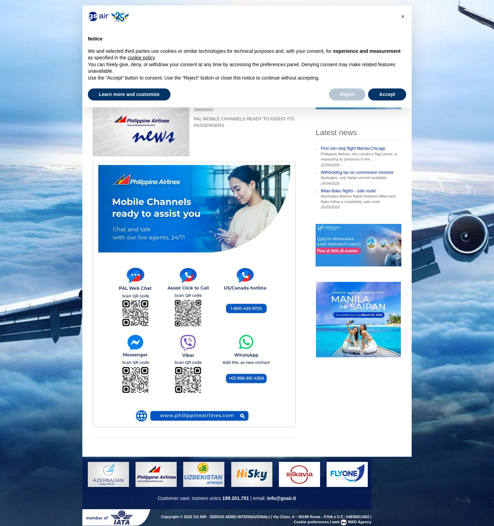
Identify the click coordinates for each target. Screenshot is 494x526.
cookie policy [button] (141, 57)
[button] (402, 16)
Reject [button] (347, 94)
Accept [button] (387, 94)
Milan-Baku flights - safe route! (348, 191)
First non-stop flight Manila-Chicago (353, 148)
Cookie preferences (311, 522)
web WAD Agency (351, 522)
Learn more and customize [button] (129, 94)
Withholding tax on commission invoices (357, 172)
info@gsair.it (281, 498)
